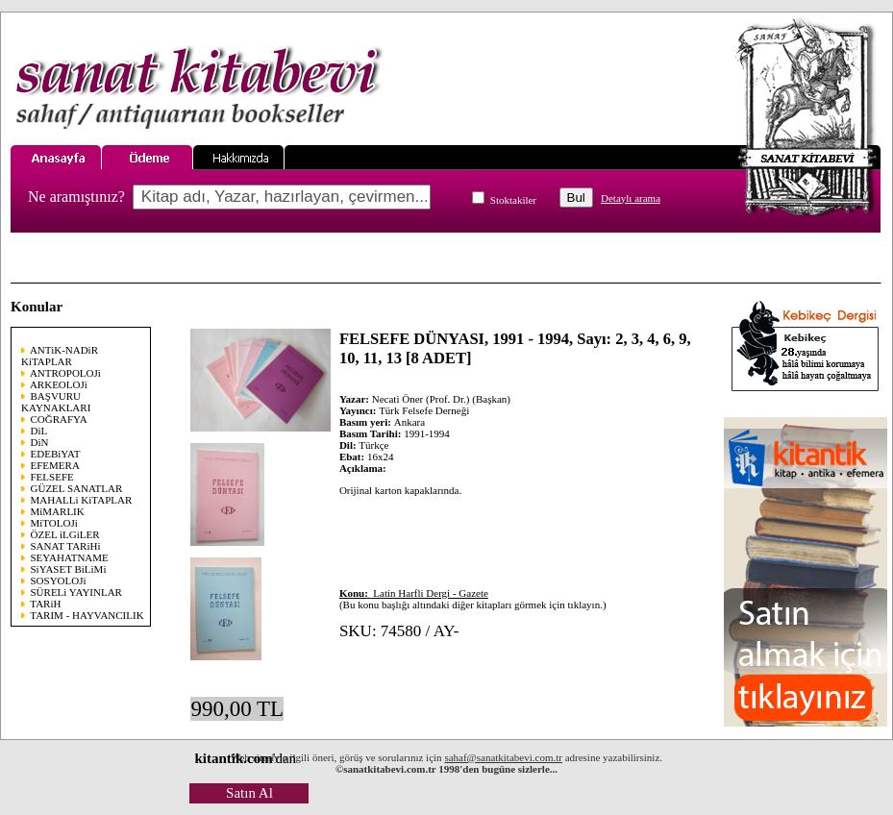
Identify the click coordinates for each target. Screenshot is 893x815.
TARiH (45, 603)
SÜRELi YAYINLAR (76, 592)
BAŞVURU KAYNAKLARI (55, 401)
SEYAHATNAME (70, 557)
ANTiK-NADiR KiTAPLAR (59, 355)
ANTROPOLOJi (65, 373)
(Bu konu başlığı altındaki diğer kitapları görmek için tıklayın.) (473, 598)
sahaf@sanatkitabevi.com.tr (503, 757)
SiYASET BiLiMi (69, 569)
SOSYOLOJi (59, 580)
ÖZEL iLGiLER (65, 534)
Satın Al (249, 793)
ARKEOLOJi (58, 384)
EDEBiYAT (56, 453)
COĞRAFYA (59, 419)
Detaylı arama (630, 198)
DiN (40, 442)
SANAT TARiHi (66, 546)
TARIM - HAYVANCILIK (86, 615)
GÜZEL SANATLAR (77, 488)
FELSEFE (52, 476)
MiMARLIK (58, 511)
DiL (39, 430)
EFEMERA (55, 465)
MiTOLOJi (54, 523)
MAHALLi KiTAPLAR (82, 500)
